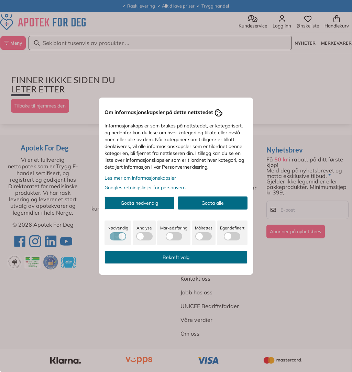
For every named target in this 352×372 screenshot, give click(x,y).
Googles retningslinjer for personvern (145, 187)
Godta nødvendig (139, 203)
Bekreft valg (176, 257)
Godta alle (212, 203)
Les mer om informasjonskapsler (140, 178)
